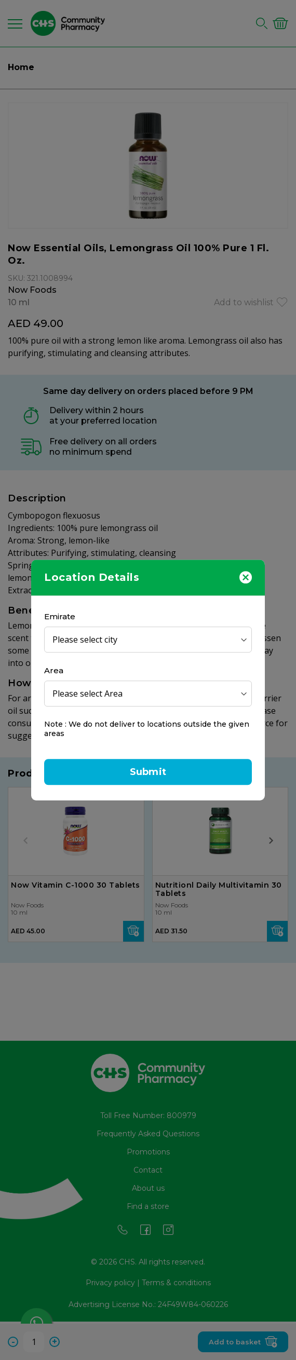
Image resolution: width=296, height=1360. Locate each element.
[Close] (245, 576)
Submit (148, 772)
